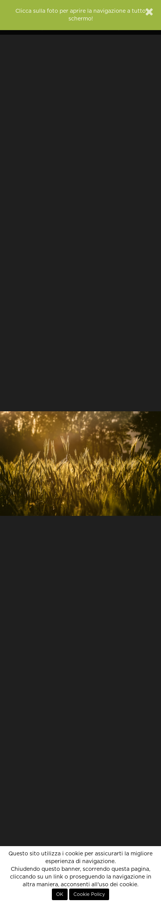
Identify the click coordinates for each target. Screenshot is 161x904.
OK (59, 894)
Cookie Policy (89, 894)
